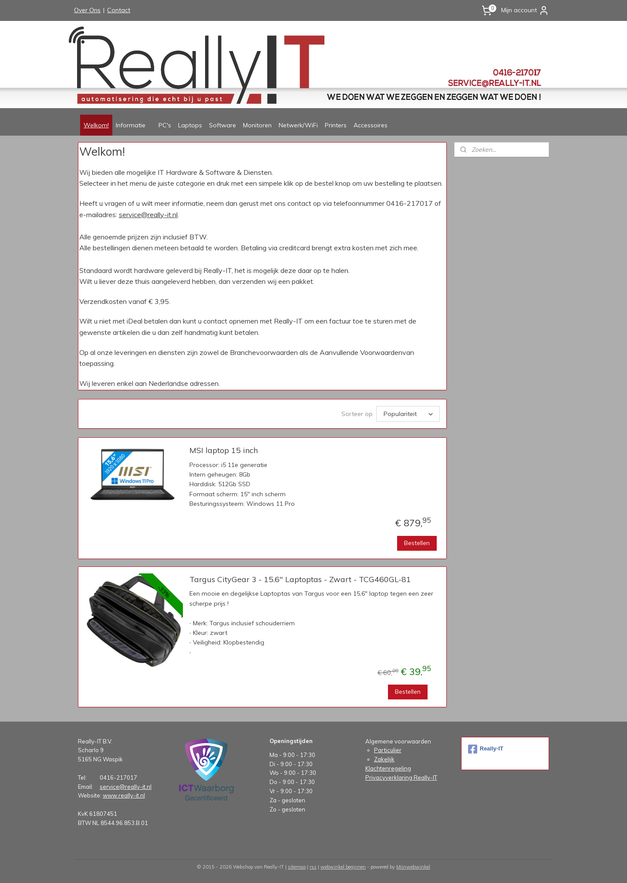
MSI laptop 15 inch (223, 450)
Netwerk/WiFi (298, 125)
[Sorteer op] (408, 413)
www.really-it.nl (124, 795)
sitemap (297, 867)
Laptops (190, 125)
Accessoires (371, 125)
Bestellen (417, 543)
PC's (164, 125)
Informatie (130, 125)
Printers (336, 125)
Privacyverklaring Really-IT (401, 777)
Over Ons (87, 10)
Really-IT (485, 749)
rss (313, 867)
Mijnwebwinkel (413, 867)
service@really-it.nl (148, 214)
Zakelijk (384, 759)
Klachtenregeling (388, 768)
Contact (118, 10)
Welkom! (96, 125)
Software (222, 125)
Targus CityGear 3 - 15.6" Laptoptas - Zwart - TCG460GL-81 (300, 579)
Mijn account (525, 10)
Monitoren (257, 125)
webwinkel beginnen (343, 867)
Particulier (387, 750)
